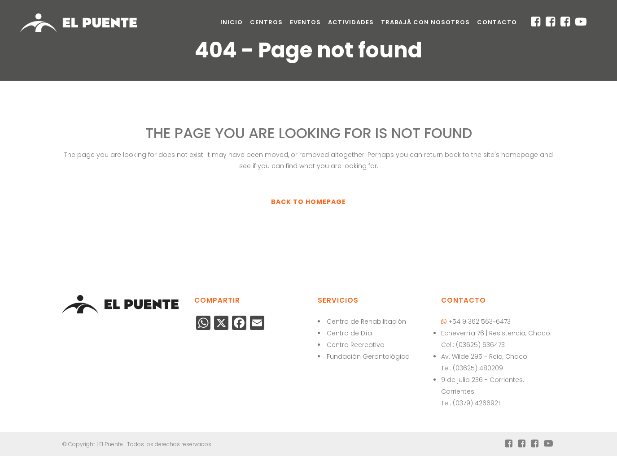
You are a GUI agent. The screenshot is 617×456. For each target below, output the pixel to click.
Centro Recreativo (356, 344)
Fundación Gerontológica (368, 356)
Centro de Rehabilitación (366, 321)
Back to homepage (308, 201)
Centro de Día (349, 333)
